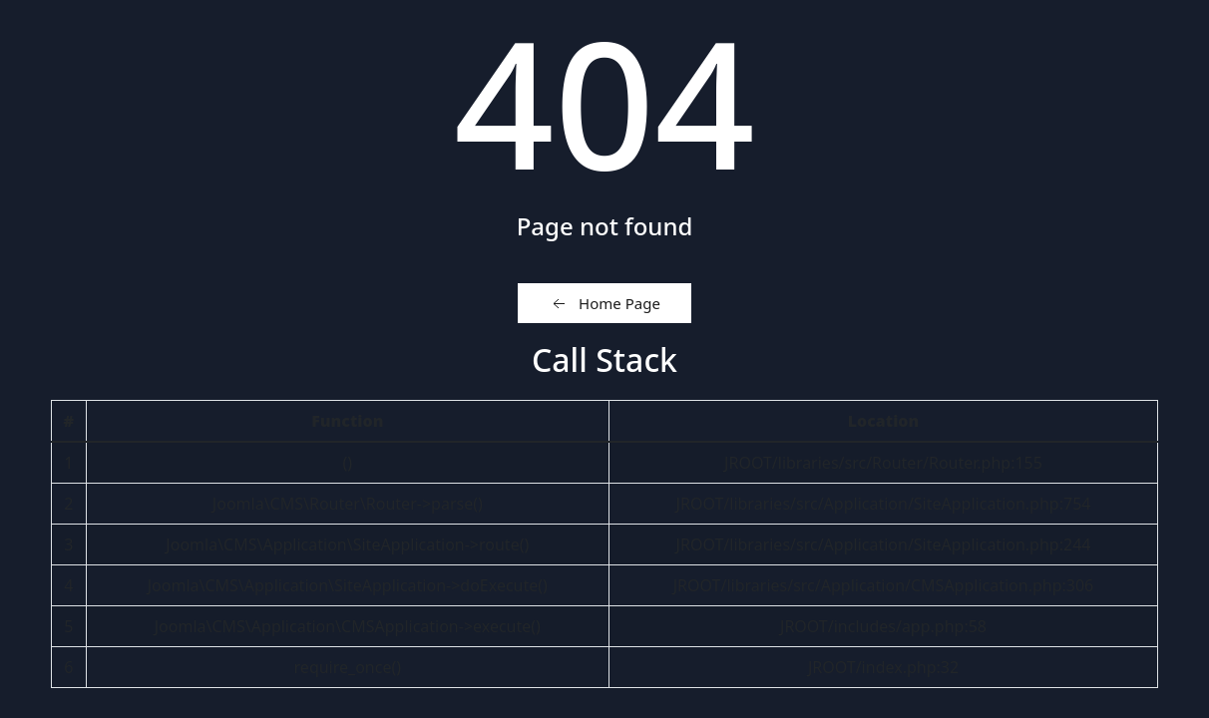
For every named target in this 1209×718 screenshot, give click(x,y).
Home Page (604, 304)
